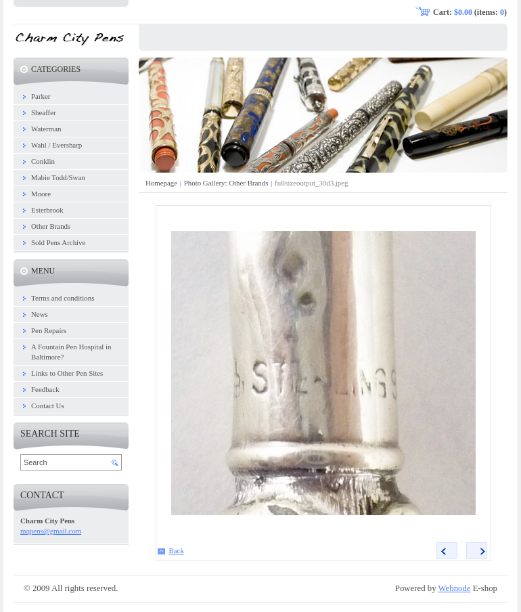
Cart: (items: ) (470, 12)
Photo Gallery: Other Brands (226, 183)
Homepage (161, 183)
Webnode (454, 588)
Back (176, 550)
